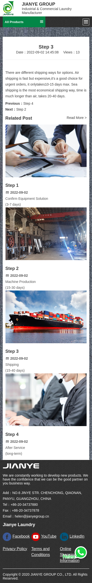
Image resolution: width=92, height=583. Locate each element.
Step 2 (21, 109)
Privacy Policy (15, 549)
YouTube (48, 536)
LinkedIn (77, 536)
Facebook (21, 536)
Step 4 (28, 103)
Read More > (77, 118)
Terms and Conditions (40, 552)
